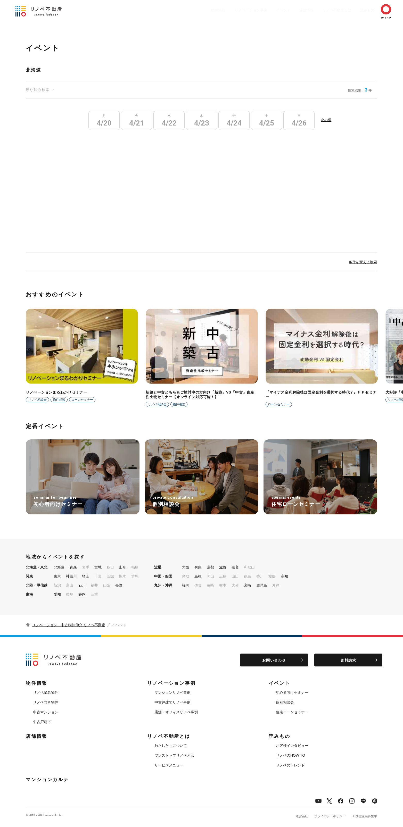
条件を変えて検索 (363, 262)
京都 (210, 567)
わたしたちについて (170, 745)
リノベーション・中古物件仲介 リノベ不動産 (68, 625)
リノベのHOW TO (290, 755)
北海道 (59, 567)
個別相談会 (285, 702)
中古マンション (45, 712)
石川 (82, 585)
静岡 (82, 594)
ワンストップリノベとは (174, 755)
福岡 (185, 585)
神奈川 (71, 576)
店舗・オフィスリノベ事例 (176, 712)
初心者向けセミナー (292, 692)
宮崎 (247, 585)
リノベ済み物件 (45, 692)
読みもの (359, 10)
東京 (57, 576)
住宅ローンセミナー (292, 712)
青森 (73, 567)
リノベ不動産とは (326, 10)
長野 (118, 585)
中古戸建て (42, 722)
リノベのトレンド (290, 765)
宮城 (98, 567)
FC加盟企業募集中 (364, 816)
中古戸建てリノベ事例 (172, 702)
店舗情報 (293, 10)
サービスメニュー (168, 765)
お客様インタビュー (292, 745)
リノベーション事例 (233, 10)
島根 (198, 576)
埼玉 (85, 576)
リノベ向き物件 (45, 702)
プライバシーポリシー (329, 816)
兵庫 (198, 567)
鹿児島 (261, 585)
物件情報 (198, 10)
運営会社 (302, 816)
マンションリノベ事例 (172, 692)
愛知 (57, 594)
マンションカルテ (47, 779)
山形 (122, 567)
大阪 (185, 567)
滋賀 (222, 567)
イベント (268, 10)
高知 (284, 576)
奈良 (235, 567)
